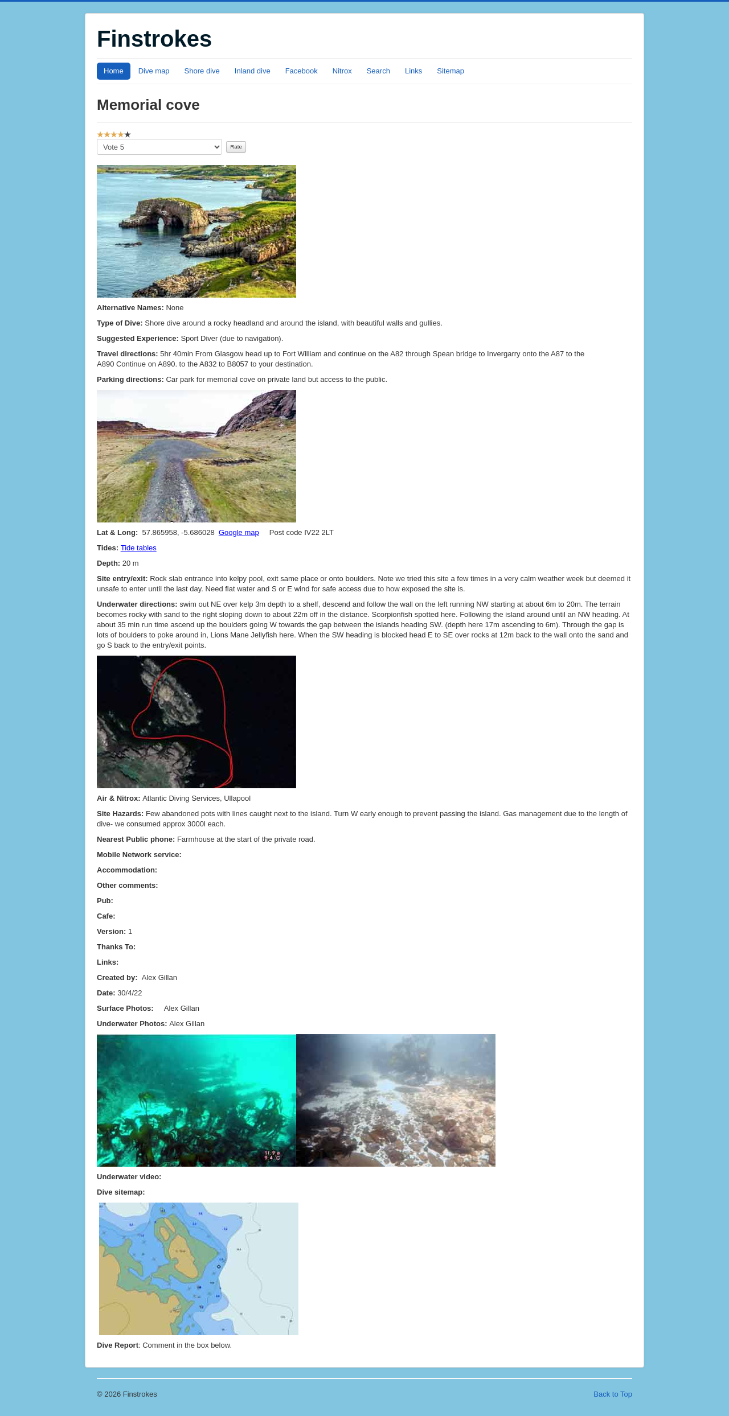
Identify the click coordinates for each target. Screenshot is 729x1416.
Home (114, 71)
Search (378, 71)
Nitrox (342, 71)
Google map (239, 532)
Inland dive (253, 71)
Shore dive (202, 71)
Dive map (154, 71)
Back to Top (612, 1394)
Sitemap (450, 71)
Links (413, 71)
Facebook (301, 71)
